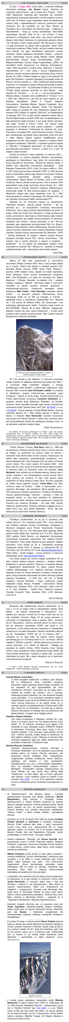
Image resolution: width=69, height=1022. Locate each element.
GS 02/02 (11, 410)
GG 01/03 (41, 1008)
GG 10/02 (25, 779)
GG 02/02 (51, 407)
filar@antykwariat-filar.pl (51, 550)
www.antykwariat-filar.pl (34, 556)
